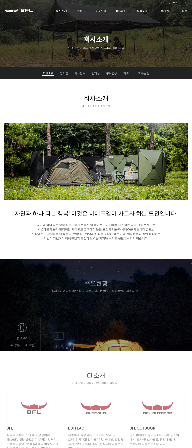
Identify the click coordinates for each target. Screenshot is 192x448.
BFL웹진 (121, 10)
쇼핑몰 (183, 10)
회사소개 (61, 10)
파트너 (127, 73)
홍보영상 (111, 73)
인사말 (64, 73)
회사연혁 (79, 73)
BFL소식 (101, 10)
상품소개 (142, 10)
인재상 (96, 73)
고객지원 (163, 10)
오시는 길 (143, 73)
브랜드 (81, 10)
